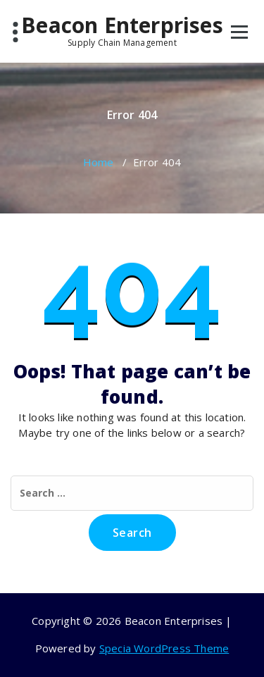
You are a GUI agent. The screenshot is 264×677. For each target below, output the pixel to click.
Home (98, 162)
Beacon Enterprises (122, 30)
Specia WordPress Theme (164, 648)
